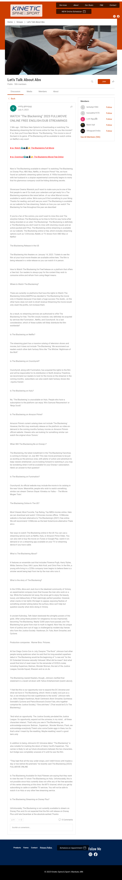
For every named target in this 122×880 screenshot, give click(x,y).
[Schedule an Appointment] (73, 847)
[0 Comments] (65, 819)
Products (17, 848)
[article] (41, 469)
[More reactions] (20, 819)
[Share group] (113, 81)
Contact (34, 848)
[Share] (71, 106)
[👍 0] (12, 819)
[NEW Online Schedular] (73, 11)
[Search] (92, 81)
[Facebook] (118, 16)
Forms (26, 848)
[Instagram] (114, 16)
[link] (15, 91)
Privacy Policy (46, 848)
